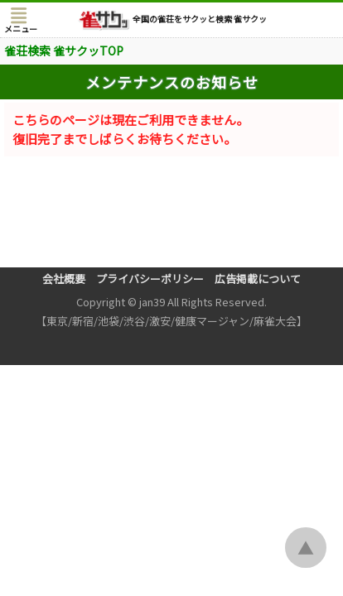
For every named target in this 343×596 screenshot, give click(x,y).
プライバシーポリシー (150, 278)
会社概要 (63, 278)
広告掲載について (258, 278)
